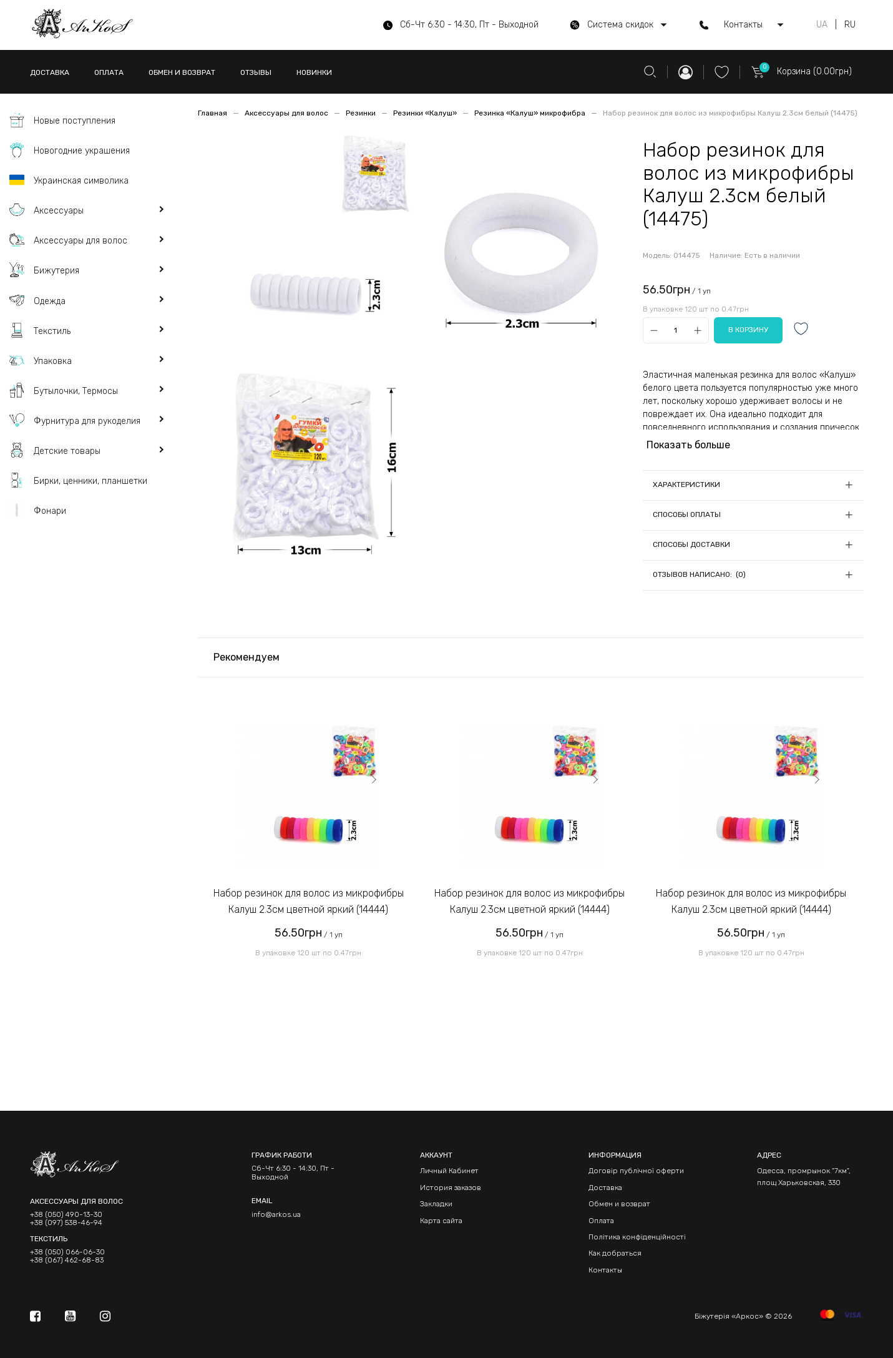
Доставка (605, 1187)
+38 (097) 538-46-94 (66, 1223)
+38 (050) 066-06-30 (67, 1252)
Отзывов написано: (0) (699, 574)
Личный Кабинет (449, 1170)
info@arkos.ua (276, 1214)
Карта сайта (441, 1220)
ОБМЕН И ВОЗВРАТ (182, 72)
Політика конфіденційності (637, 1237)
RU (850, 25)
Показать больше (688, 445)
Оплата (601, 1220)
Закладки (436, 1203)
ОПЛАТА (109, 72)
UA (821, 25)
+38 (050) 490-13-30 (66, 1215)
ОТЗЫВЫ (255, 72)
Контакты (605, 1270)
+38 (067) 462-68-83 (67, 1260)
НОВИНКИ (314, 72)
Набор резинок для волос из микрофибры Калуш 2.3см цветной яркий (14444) (308, 901)
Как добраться (615, 1253)
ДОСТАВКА (49, 72)
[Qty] (675, 331)
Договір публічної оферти (636, 1170)
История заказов (450, 1187)
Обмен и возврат (619, 1203)
